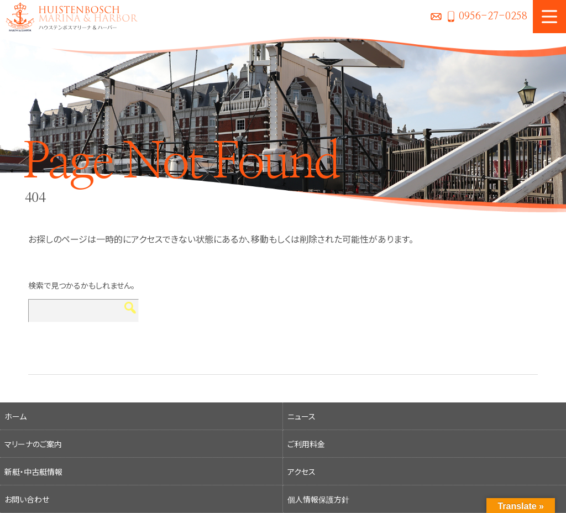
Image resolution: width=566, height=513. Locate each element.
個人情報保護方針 (318, 499)
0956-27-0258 (493, 17)
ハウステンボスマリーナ (69, 16)
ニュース (301, 416)
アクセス (301, 471)
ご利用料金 (306, 443)
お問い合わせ (436, 16)
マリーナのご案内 (33, 443)
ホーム (15, 416)
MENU (549, 16)
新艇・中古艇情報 (33, 471)
